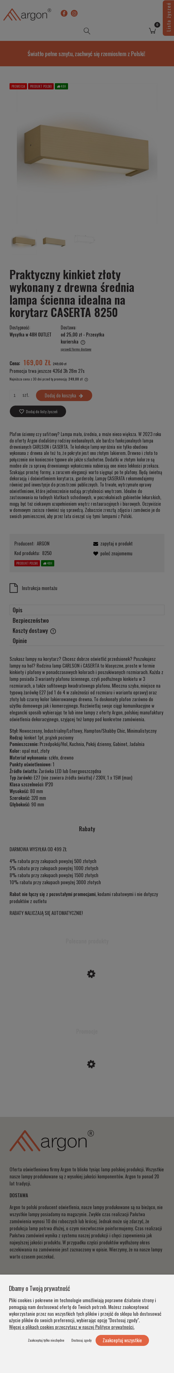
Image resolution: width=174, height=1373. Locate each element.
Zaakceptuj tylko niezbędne (46, 1340)
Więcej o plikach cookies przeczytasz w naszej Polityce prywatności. (71, 1326)
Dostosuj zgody (81, 1340)
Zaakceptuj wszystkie (122, 1340)
